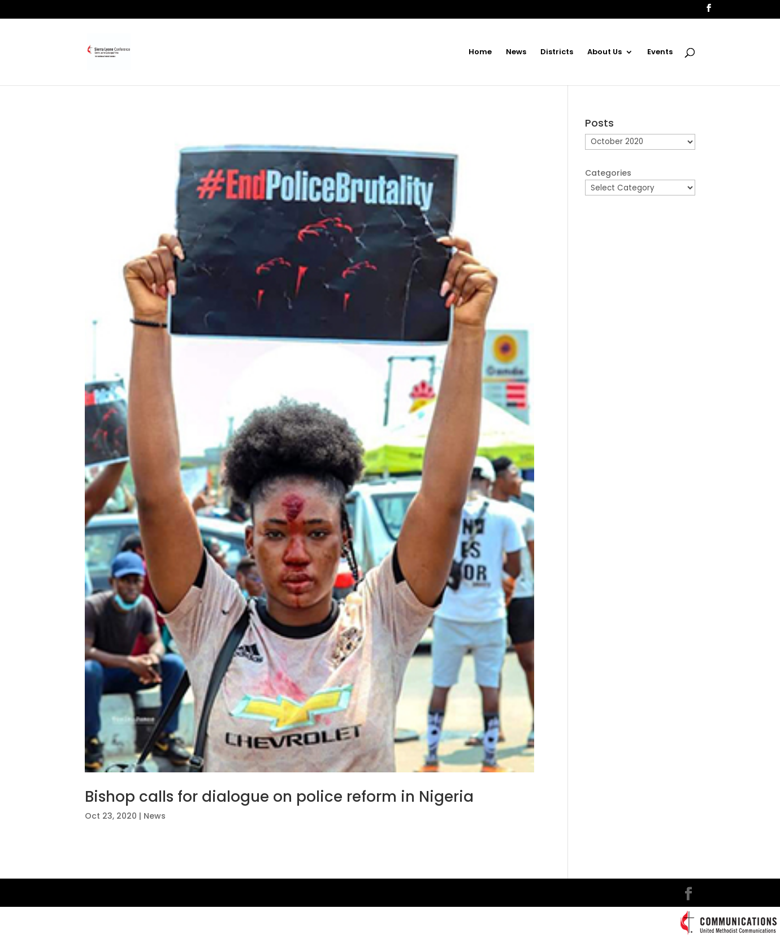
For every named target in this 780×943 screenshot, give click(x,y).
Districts (556, 52)
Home (480, 52)
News (516, 52)
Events (660, 52)
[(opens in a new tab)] (309, 445)
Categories (608, 173)
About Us (604, 52)
